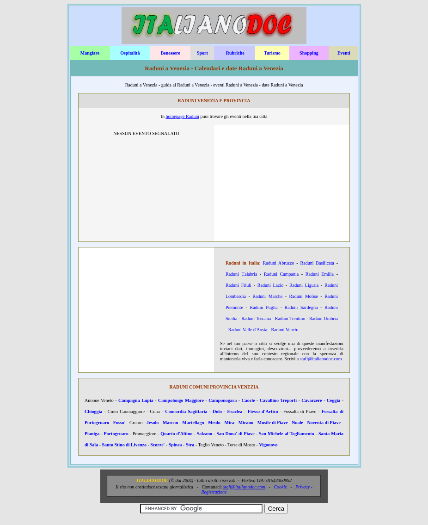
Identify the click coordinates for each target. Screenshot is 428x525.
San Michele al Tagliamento (286, 433)
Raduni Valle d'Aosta (247, 329)
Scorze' (157, 444)
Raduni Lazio (270, 285)
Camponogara (222, 400)
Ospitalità (130, 53)
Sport (202, 53)
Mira (229, 422)
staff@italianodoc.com (321, 358)
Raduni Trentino (290, 318)
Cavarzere (311, 400)
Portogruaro (116, 433)
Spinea (175, 444)
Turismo (272, 53)
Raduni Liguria (303, 285)
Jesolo (153, 422)
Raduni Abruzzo (278, 263)
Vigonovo (268, 444)
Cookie (280, 486)
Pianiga (92, 433)
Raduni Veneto (285, 329)
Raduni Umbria (323, 318)
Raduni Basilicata (317, 263)
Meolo (214, 422)
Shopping (309, 53)
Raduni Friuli (238, 285)
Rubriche (235, 53)
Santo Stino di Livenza (124, 444)
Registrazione (214, 491)
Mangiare (89, 53)
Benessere (170, 53)
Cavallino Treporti (278, 400)
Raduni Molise (303, 296)
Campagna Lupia (135, 400)
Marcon (170, 422)
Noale (297, 422)
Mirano (245, 422)
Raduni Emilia (320, 274)
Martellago (193, 422)
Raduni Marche (267, 296)
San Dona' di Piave (235, 433)
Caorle (248, 400)
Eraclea (235, 411)
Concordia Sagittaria (186, 411)
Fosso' (119, 422)
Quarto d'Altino (176, 433)
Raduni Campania (281, 274)
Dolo (217, 411)
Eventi (343, 53)
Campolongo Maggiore (181, 400)
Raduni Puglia (264, 307)
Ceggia (333, 400)
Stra (190, 444)
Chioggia (93, 411)
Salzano (204, 433)
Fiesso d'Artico (263, 411)
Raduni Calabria (241, 274)
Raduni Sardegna (301, 307)
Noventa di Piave (324, 422)
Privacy (302, 486)
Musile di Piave (272, 422)
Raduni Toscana (256, 318)
